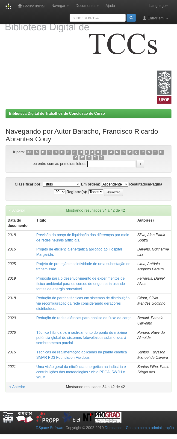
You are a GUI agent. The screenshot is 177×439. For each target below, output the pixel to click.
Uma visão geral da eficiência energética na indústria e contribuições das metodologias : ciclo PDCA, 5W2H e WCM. (81, 372)
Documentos (87, 6)
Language (158, 6)
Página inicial (31, 6)
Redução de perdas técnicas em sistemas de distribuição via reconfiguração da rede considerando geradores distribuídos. (83, 303)
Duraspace (113, 428)
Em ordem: (90, 184)
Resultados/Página (145, 184)
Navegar (60, 6)
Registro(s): (77, 192)
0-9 (29, 152)
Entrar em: (155, 18)
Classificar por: (28, 184)
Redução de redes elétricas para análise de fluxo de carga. (84, 318)
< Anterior (17, 210)
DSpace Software (50, 428)
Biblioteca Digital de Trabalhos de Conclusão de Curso (57, 113)
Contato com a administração (150, 428)
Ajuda (110, 6)
